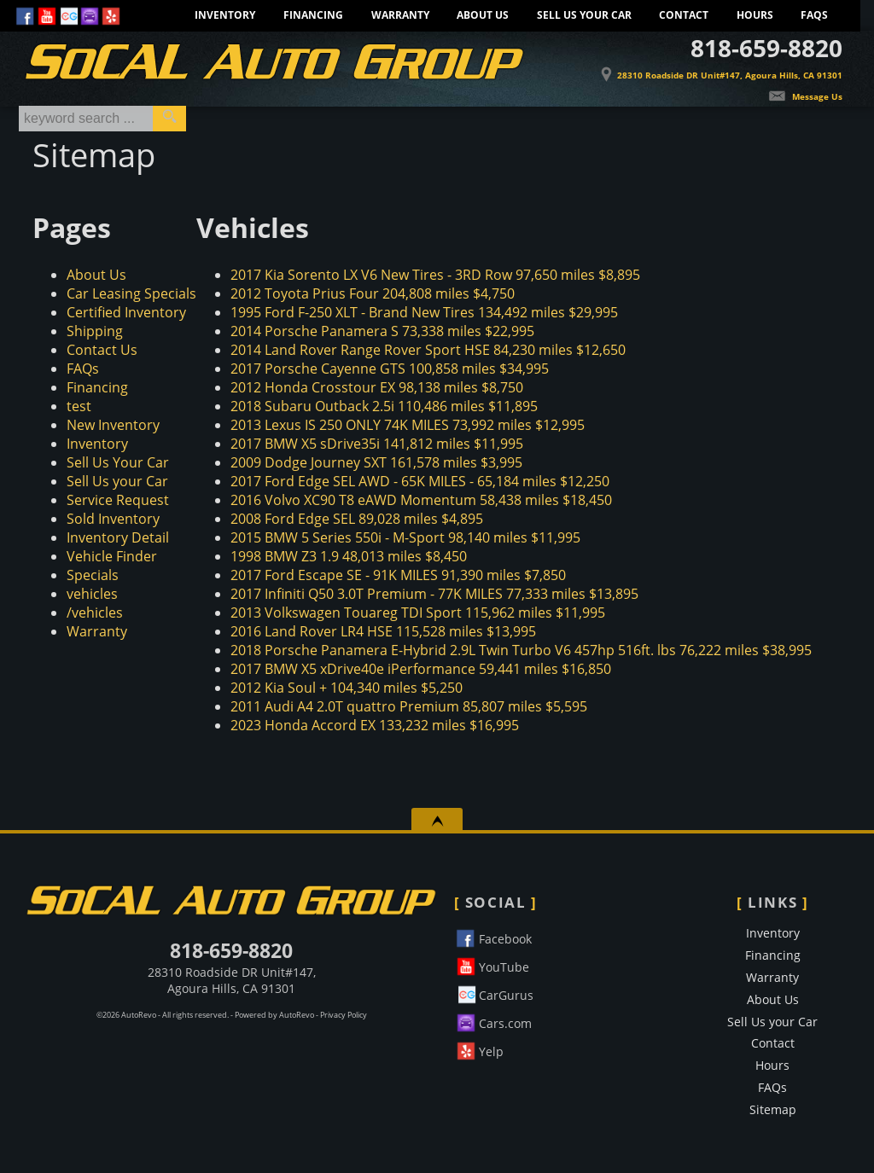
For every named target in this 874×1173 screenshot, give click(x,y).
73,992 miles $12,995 (407, 424)
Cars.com (493, 1021)
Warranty (97, 631)
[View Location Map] (712, 67)
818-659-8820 (231, 950)
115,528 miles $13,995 (383, 631)
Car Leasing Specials (131, 293)
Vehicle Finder (112, 556)
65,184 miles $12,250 (419, 481)
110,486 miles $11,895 (384, 406)
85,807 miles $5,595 (408, 706)
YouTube (491, 964)
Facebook (493, 936)
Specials (93, 575)
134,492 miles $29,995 (424, 312)
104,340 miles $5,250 (346, 687)
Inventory (97, 443)
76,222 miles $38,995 (521, 650)
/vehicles (95, 612)
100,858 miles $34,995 (389, 368)
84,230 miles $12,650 (428, 349)
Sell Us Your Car (118, 462)
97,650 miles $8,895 (435, 274)
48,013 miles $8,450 (348, 556)
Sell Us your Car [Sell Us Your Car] (584, 15)
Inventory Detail (118, 537)
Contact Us (102, 349)
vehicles (92, 593)
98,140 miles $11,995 (405, 537)
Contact (683, 15)
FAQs (814, 15)
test (79, 406)
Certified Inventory (126, 312)
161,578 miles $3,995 (376, 462)
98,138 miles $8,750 (376, 387)
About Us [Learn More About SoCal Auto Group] (483, 15)
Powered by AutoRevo (274, 1015)
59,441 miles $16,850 (420, 668)
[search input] (86, 118)
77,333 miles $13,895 (434, 593)
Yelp (479, 1049)
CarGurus (493, 992)
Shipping (95, 331)
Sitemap (772, 1109)
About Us (96, 274)
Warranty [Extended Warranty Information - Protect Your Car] (400, 15)
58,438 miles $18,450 (421, 500)
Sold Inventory (113, 518)
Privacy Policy (343, 1015)
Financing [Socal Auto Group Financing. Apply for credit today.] (313, 15)
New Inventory (113, 424)
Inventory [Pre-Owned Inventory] (225, 15)
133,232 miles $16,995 (374, 725)
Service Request (118, 500)
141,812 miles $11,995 (376, 443)
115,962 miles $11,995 (417, 612)
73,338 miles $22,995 (382, 331)
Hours (755, 15)
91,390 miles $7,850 (398, 575)
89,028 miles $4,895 (356, 518)
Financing (97, 387)
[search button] (169, 118)
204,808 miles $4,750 (372, 293)
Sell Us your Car (117, 481)
